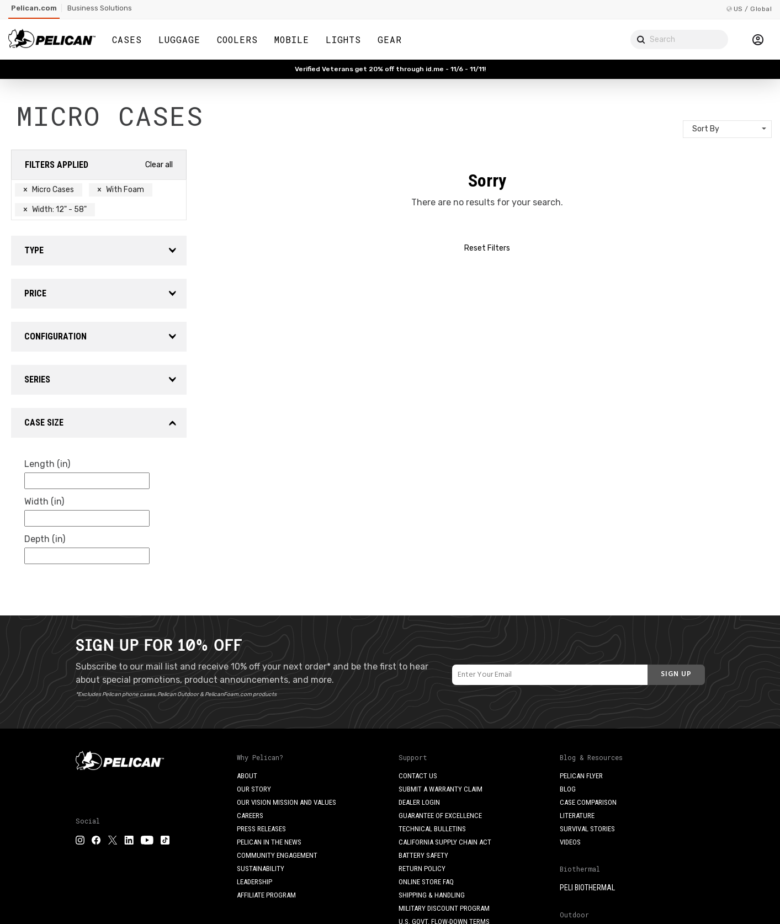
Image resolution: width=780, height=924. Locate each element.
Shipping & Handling (432, 895)
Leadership (254, 882)
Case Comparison (588, 802)
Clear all (159, 164)
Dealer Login (419, 802)
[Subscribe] (676, 675)
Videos (570, 842)
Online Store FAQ (426, 882)
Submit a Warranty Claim (440, 789)
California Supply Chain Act (445, 842)
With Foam (120, 189)
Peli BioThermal (587, 887)
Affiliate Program (266, 895)
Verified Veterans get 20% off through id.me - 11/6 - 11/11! (390, 69)
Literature (577, 815)
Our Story (254, 789)
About (247, 776)
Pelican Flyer (581, 776)
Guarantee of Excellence (440, 815)
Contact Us (418, 776)
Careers (250, 815)
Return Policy (422, 868)
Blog (568, 789)
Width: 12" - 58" (55, 209)
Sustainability (260, 868)
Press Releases (261, 829)
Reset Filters (487, 248)
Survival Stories (587, 829)
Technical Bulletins (432, 829)
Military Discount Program (444, 908)
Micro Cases (48, 189)
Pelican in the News (269, 842)
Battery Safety (423, 855)
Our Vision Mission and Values (286, 802)
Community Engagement (277, 855)
